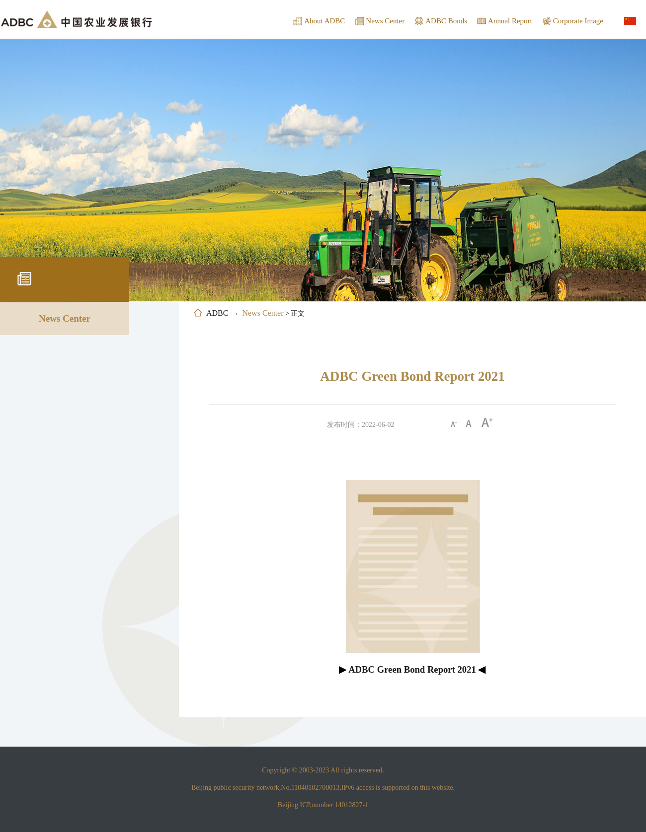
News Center (385, 21)
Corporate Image (578, 21)
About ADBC (324, 21)
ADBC (217, 313)
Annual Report (510, 21)
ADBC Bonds (446, 21)
